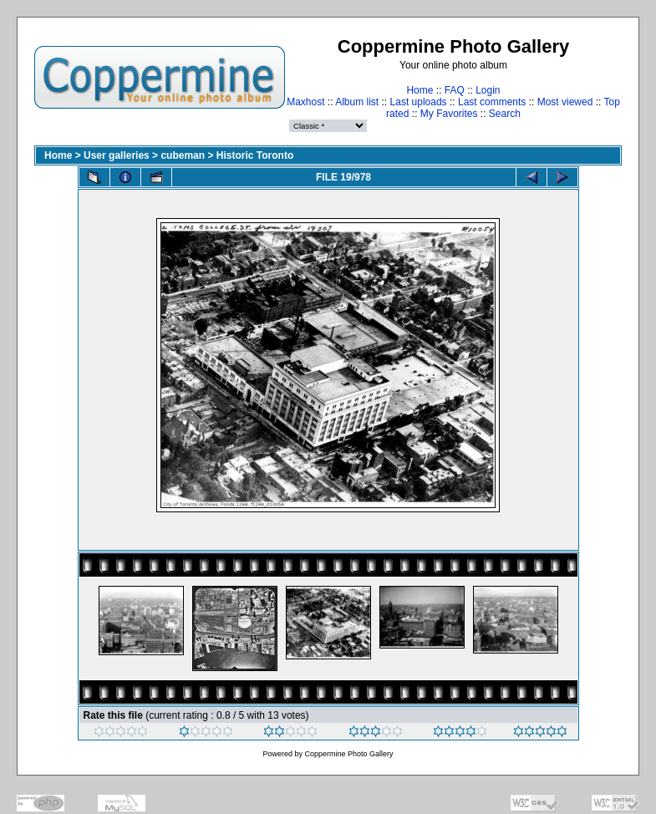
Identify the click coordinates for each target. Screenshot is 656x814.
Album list (357, 102)
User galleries (117, 155)
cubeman (182, 155)
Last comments (492, 102)
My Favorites (449, 114)
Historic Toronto (254, 155)
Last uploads (418, 102)
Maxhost (305, 102)
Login (487, 90)
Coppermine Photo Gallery (348, 754)
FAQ (455, 90)
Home (419, 90)
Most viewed (565, 102)
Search (505, 114)
